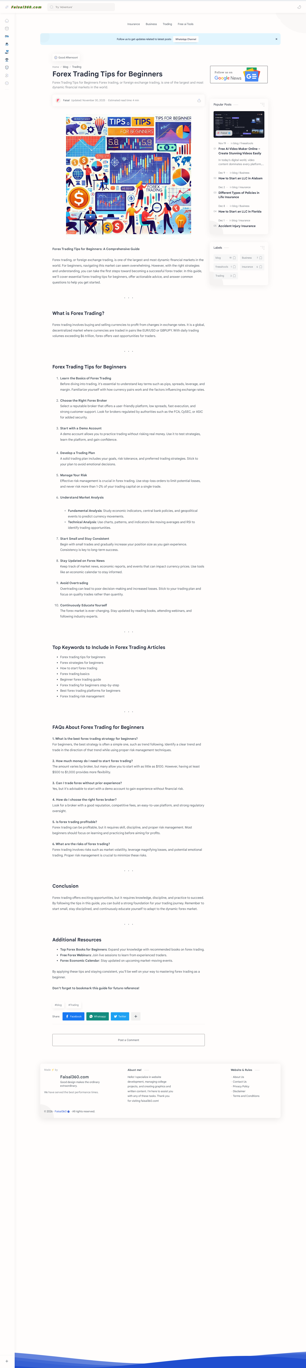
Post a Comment (128, 1286)
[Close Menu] (276, 39)
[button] (299, 7)
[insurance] (245, 246)
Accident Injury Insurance (237, 284)
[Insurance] (133, 24)
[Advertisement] (157, 76)
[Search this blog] (81, 7)
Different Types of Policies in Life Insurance (238, 253)
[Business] (151, 24)
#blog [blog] (58, 1251)
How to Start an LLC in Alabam (240, 237)
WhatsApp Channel (185, 39)
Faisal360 (62, 1357)
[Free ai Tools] (185, 24)
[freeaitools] (247, 202)
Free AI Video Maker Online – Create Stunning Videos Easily (239, 210)
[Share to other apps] (135, 1262)
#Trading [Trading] (73, 1251)
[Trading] (167, 24)
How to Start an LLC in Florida (239, 270)
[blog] (236, 202)
